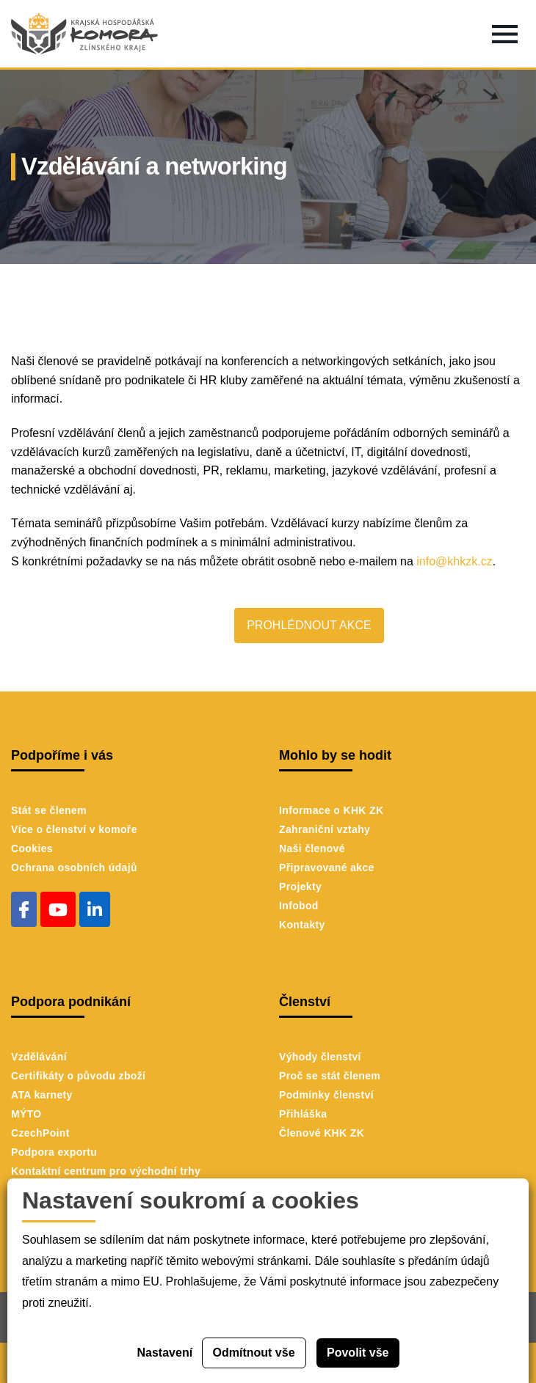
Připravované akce (326, 867)
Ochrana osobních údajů (74, 867)
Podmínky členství (326, 1095)
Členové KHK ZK (321, 1133)
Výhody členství (320, 1057)
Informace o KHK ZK (331, 810)
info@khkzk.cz (454, 561)
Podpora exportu (54, 1152)
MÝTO (26, 1114)
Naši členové (312, 848)
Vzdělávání (39, 1057)
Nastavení (165, 1352)
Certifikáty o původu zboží (78, 1076)
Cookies (32, 848)
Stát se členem (49, 810)
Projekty (300, 886)
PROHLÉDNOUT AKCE (309, 625)
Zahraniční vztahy (324, 829)
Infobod (299, 905)
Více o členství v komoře (74, 829)
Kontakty (302, 925)
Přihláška (303, 1114)
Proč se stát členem (329, 1076)
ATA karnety (42, 1095)
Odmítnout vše (254, 1352)
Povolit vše (357, 1352)
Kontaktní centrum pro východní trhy (105, 1171)
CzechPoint (40, 1133)
